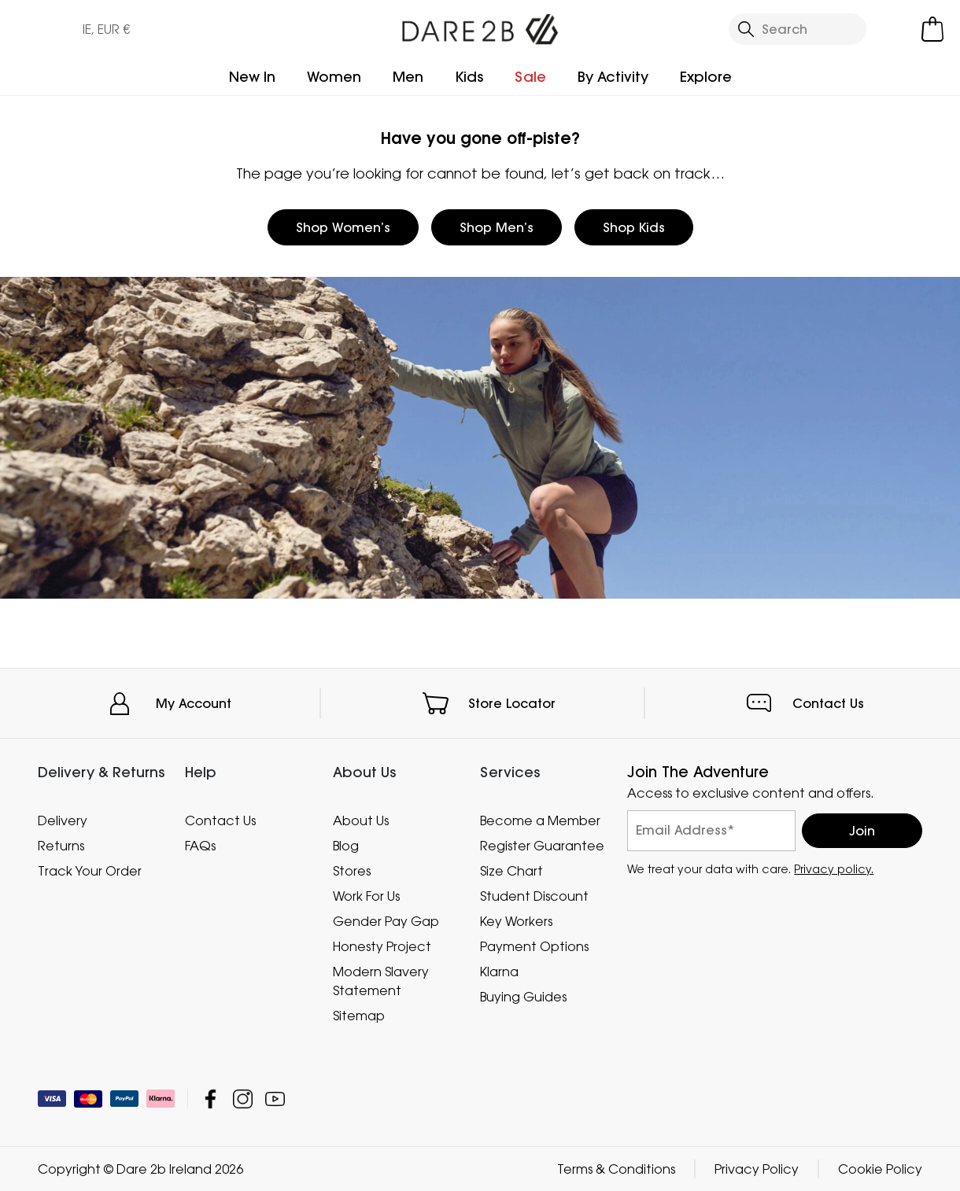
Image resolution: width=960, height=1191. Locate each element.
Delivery (62, 820)
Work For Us (366, 895)
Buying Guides (523, 996)
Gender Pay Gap (386, 920)
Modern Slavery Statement (381, 980)
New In (252, 77)
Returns (61, 845)
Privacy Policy (756, 1169)
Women (334, 77)
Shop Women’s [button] (343, 227)
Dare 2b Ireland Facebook (210, 1098)
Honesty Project (382, 945)
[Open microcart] (932, 29)
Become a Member (540, 820)
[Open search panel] (797, 29)
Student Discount (534, 895)
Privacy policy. (833, 868)
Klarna (499, 971)
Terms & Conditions (616, 1169)
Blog (346, 845)
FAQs (200, 845)
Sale (530, 77)
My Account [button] (193, 703)
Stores (352, 870)
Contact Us (828, 703)
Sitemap (359, 1015)
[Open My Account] (897, 29)
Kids (469, 77)
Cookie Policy (880, 1169)
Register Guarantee (542, 845)
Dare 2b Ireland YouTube (275, 1098)
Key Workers (516, 920)
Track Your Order (90, 870)
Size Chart (511, 870)
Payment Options (534, 945)
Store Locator (512, 703)
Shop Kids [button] (634, 227)
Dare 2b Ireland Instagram (243, 1098)
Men (408, 77)
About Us (361, 820)
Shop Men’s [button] (497, 227)
